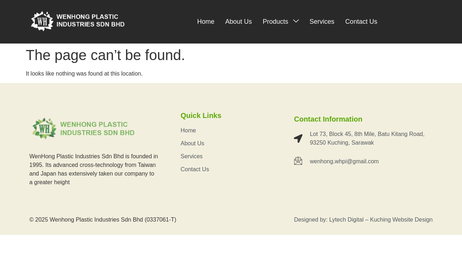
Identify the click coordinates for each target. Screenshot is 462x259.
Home (205, 21)
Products (281, 21)
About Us (238, 21)
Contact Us (361, 21)
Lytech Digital (346, 220)
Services (322, 21)
